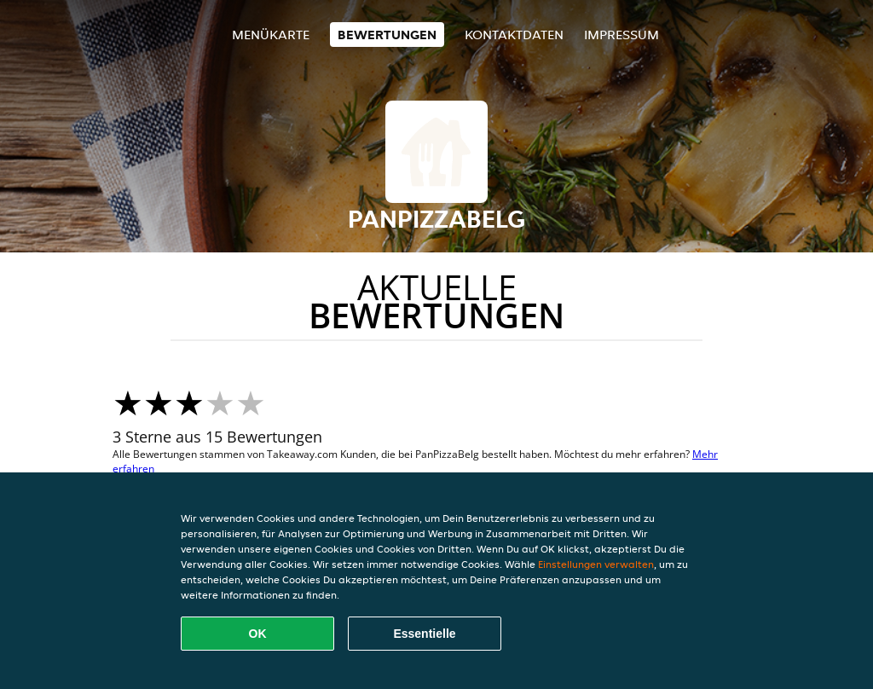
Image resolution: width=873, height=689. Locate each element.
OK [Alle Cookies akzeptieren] (258, 633)
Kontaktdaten (514, 34)
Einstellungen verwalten (596, 564)
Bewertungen (387, 34)
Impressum (621, 34)
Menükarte (270, 34)
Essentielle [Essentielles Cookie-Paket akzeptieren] (424, 633)
